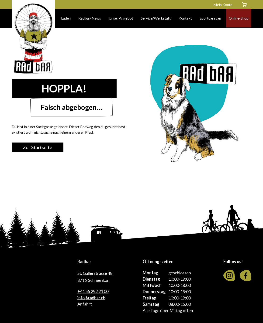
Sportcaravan (210, 18)
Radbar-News (89, 18)
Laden (66, 18)
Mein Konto (222, 4)
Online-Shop (239, 18)
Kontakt (185, 18)
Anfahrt (84, 303)
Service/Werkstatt (156, 18)
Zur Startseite (40, 147)
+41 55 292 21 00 (92, 291)
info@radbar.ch (91, 297)
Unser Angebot (121, 18)
